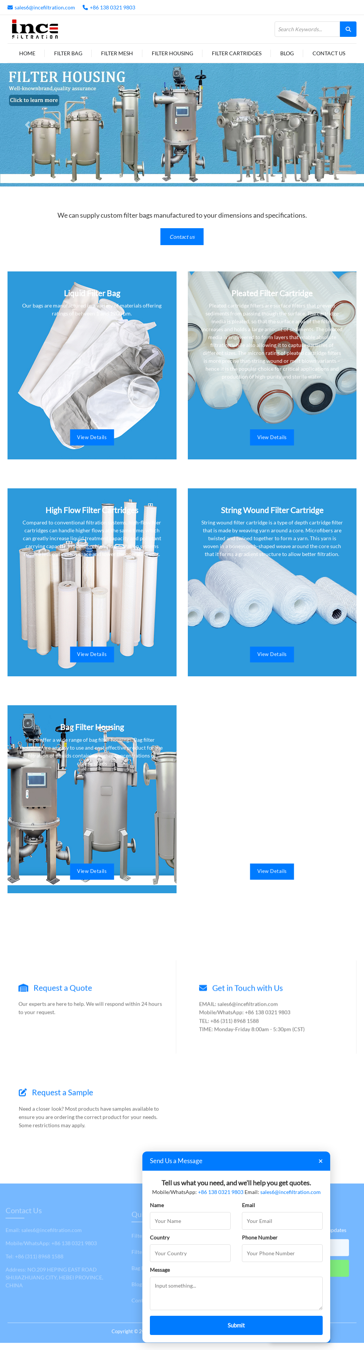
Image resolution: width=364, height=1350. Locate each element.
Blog (287, 53)
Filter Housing (172, 53)
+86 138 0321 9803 (112, 7)
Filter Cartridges (236, 53)
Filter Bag (68, 53)
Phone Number (260, 1237)
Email (248, 1205)
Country (159, 1237)
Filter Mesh (117, 53)
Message (160, 1270)
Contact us (182, 236)
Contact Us (329, 53)
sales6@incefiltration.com (45, 7)
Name (157, 1205)
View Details (92, 436)
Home (27, 53)
